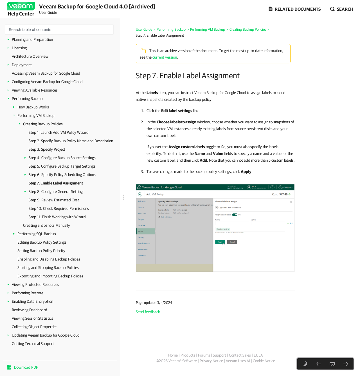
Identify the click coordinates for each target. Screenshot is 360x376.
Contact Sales (240, 355)
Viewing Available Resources (35, 90)
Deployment (22, 65)
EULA (258, 355)
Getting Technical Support (33, 343)
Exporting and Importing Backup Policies (50, 276)
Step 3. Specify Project (47, 149)
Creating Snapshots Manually (46, 225)
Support (219, 355)
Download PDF (26, 367)
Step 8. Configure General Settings (56, 191)
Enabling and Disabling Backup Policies (48, 259)
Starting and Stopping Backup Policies (48, 267)
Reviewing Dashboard (29, 310)
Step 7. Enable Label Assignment (56, 183)
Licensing (19, 48)
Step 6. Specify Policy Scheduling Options (62, 174)
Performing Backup (27, 98)
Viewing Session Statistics (32, 318)
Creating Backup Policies (43, 124)
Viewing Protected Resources (35, 284)
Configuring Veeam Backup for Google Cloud (47, 81)
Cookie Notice (264, 361)
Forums (204, 355)
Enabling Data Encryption (32, 301)
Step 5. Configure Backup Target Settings (62, 166)
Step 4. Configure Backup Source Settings (62, 157)
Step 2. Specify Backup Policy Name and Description (71, 141)
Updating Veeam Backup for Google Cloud (46, 335)
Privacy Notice (211, 361)
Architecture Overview (30, 56)
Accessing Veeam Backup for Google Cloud (46, 73)
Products (188, 355)
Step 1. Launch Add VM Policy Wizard (59, 132)
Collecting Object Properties (34, 326)
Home (173, 355)
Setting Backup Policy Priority (41, 250)
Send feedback (148, 312)
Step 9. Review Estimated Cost (54, 200)
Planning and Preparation (32, 39)
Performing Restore (27, 293)
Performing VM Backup (36, 115)
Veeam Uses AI (238, 361)
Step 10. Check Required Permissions (59, 208)
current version (164, 57)
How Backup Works (33, 107)
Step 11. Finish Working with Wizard (57, 217)
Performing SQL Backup (36, 234)
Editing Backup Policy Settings (41, 242)
